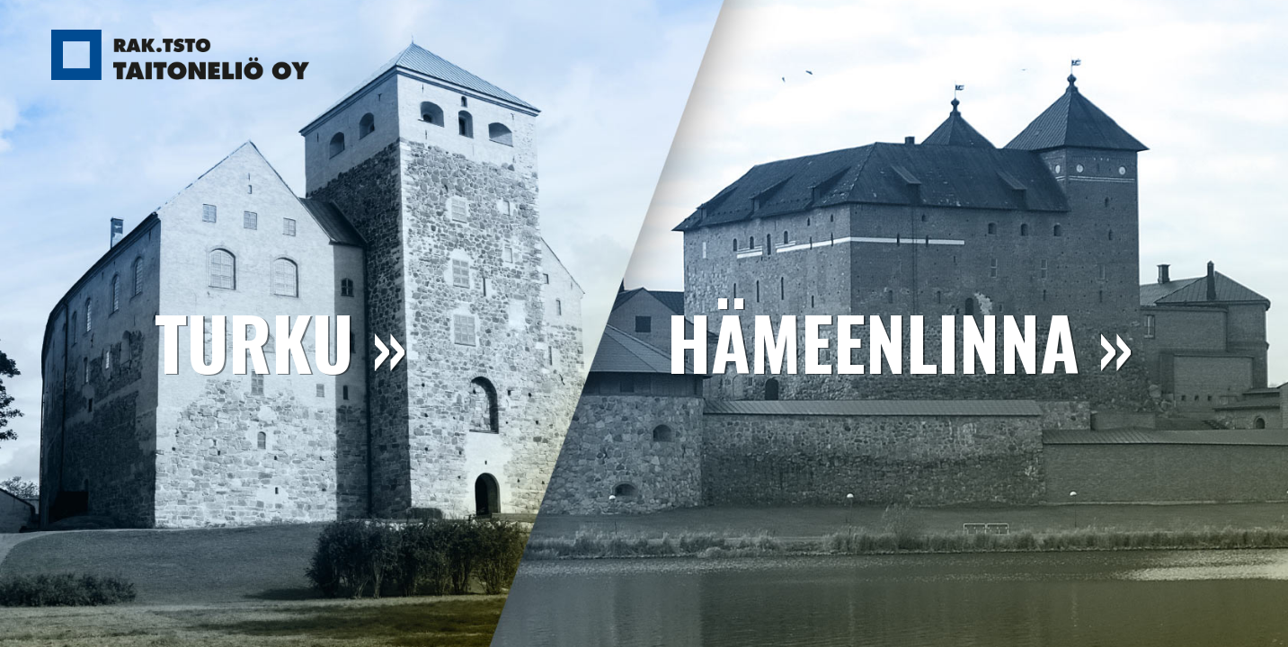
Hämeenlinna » (900, 341)
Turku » (281, 341)
